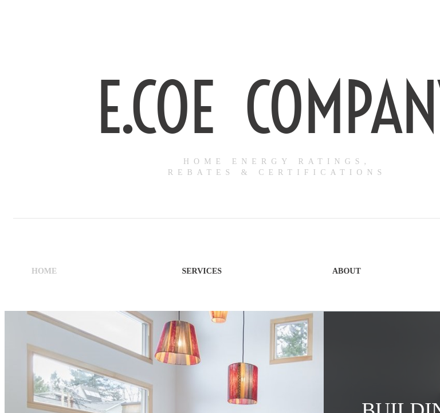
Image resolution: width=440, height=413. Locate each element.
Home (44, 271)
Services (202, 271)
